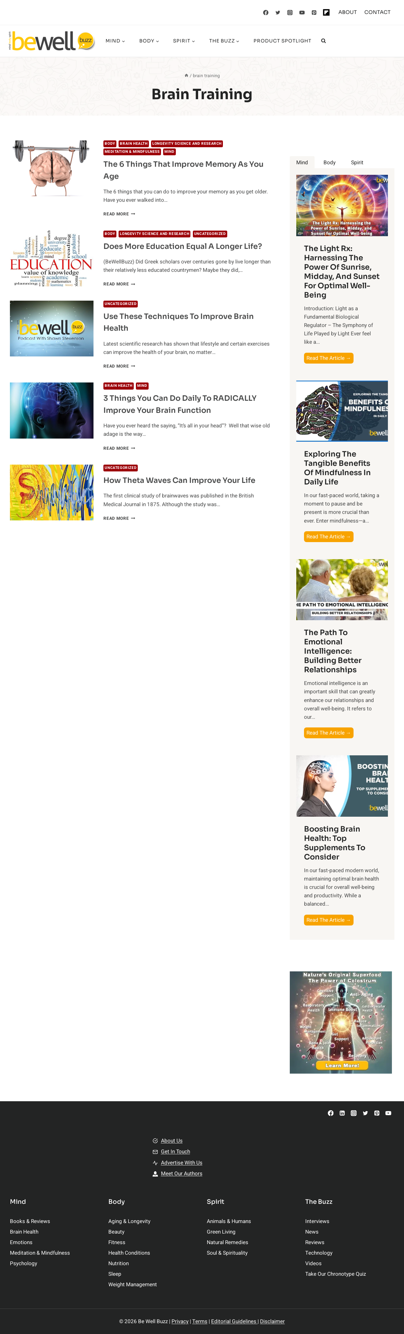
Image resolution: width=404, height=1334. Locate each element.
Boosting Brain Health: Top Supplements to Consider (334, 843)
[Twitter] (277, 12)
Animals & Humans (229, 1221)
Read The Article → (330, 359)
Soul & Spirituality (227, 1253)
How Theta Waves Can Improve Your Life (179, 480)
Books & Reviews (30, 1221)
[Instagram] (290, 12)
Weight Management (132, 1284)
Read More (119, 214)
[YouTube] (302, 12)
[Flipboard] (326, 12)
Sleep (114, 1274)
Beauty (116, 1232)
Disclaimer (272, 1321)
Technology (318, 1253)
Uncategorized (210, 233)
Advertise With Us (181, 1163)
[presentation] (52, 168)
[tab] (302, 162)
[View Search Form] (323, 41)
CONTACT (377, 12)
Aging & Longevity (129, 1221)
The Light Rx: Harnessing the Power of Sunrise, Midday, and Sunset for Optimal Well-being (342, 272)
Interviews (317, 1221)
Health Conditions (129, 1253)
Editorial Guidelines (234, 1321)
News (312, 1232)
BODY (110, 143)
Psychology (23, 1263)
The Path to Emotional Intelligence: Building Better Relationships (333, 651)
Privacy (180, 1321)
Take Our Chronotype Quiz (335, 1274)
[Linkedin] (342, 1113)
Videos (313, 1263)
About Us (172, 1141)
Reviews (314, 1242)
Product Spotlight (282, 41)
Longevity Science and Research (187, 143)
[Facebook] (265, 12)
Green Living (221, 1232)
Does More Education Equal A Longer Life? (182, 246)
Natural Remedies (227, 1242)
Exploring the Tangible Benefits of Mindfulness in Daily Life (337, 468)
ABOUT (347, 12)
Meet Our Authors (181, 1173)
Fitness (116, 1242)
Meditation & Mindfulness (132, 151)
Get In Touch (175, 1151)
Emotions (21, 1242)
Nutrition (118, 1263)
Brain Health (133, 143)
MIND (169, 151)
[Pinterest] (314, 12)
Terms (199, 1321)
